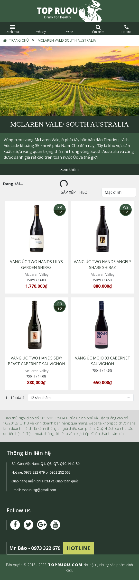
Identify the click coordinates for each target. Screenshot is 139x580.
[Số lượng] (81, 397)
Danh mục (12, 29)
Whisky (41, 29)
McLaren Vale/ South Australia (66, 40)
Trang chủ (19, 40)
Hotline (126, 29)
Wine (69, 29)
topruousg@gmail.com (39, 490)
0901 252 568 (60, 472)
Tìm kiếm (98, 29)
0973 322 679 (34, 472)
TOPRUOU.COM (65, 564)
